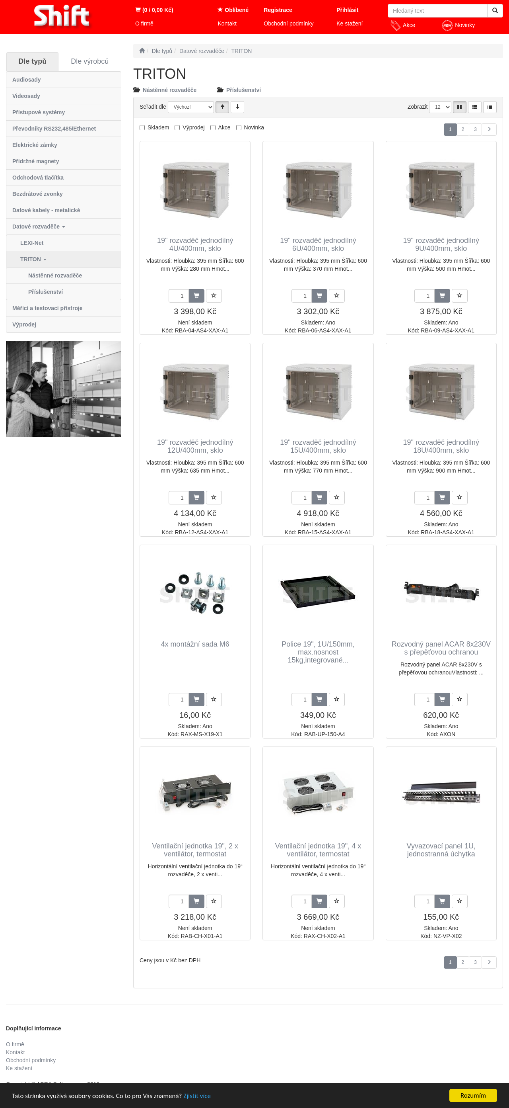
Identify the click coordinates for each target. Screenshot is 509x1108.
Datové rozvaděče (38, 226)
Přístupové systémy (38, 112)
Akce (402, 25)
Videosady (26, 96)
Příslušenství (45, 292)
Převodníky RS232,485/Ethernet (54, 128)
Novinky (458, 25)
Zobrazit (418, 107)
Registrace (278, 10)
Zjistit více (197, 1096)
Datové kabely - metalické (46, 210)
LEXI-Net (31, 243)
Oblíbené (233, 10)
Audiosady (26, 79)
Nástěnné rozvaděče (55, 275)
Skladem (158, 127)
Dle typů (32, 61)
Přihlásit (347, 10)
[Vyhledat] (495, 11)
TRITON (33, 259)
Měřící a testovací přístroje (47, 308)
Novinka (254, 127)
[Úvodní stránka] (142, 51)
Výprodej (24, 324)
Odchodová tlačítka (38, 177)
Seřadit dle (153, 107)
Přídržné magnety (35, 161)
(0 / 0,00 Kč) (154, 10)
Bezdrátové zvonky (37, 194)
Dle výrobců (90, 61)
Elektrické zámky (34, 145)
